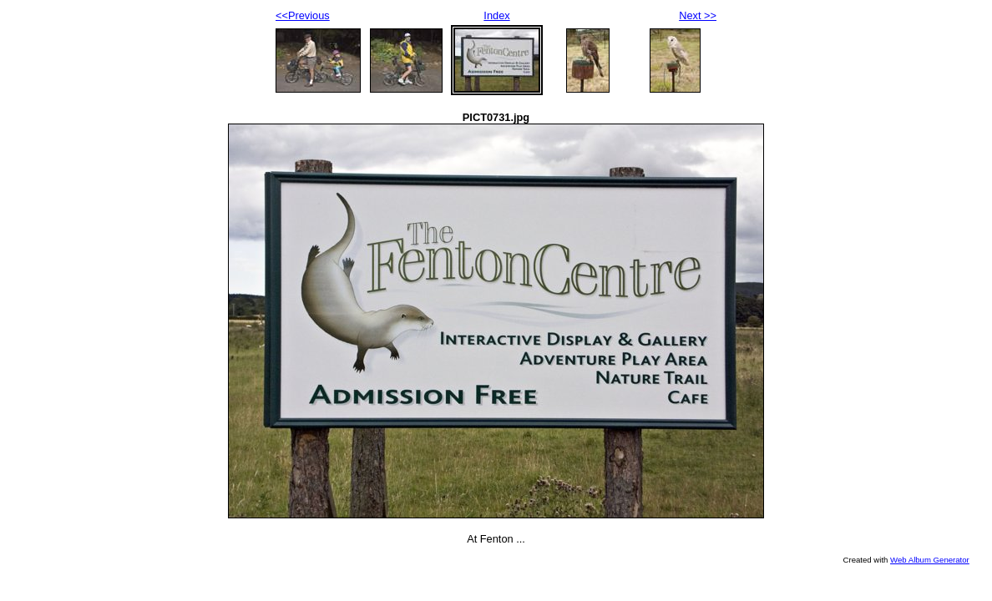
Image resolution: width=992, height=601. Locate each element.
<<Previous (303, 15)
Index (496, 15)
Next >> (697, 15)
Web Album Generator (929, 559)
